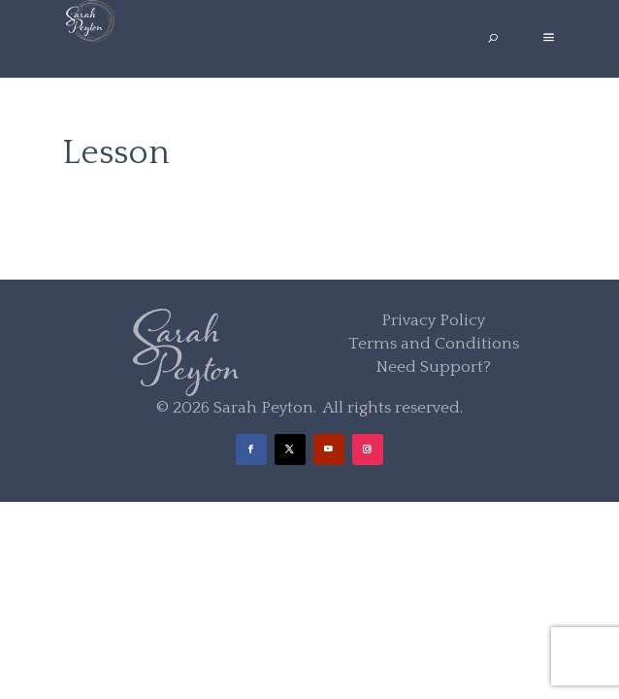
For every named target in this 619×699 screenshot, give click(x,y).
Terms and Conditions (433, 343)
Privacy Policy (433, 320)
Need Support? (433, 367)
